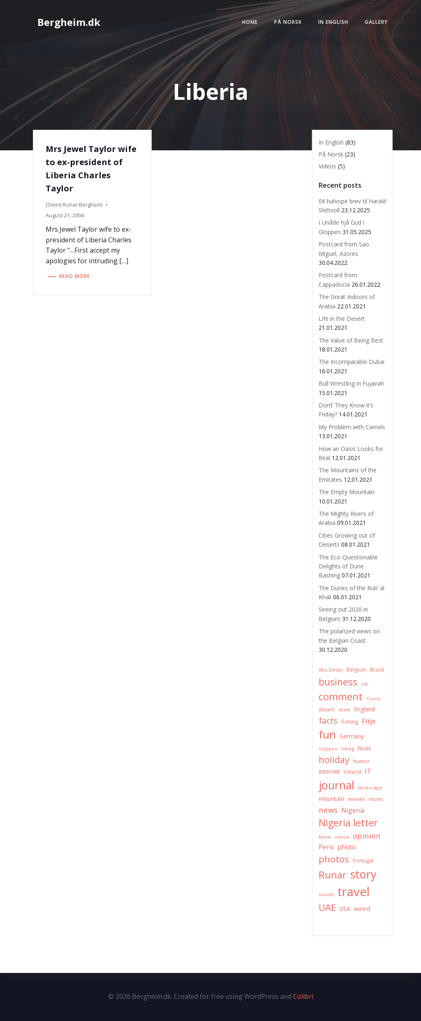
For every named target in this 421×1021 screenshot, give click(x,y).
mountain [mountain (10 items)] (331, 799)
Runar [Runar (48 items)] (333, 874)
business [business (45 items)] (338, 681)
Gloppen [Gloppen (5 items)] (328, 749)
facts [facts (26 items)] (328, 720)
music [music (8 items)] (376, 799)
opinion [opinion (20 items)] (367, 835)
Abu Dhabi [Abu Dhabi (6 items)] (331, 670)
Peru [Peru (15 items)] (326, 846)
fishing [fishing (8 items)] (349, 721)
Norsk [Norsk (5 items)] (325, 837)
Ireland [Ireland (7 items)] (352, 771)
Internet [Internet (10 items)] (329, 771)
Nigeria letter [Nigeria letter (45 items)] (348, 822)
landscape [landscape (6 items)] (370, 787)
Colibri (303, 996)
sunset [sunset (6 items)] (326, 894)
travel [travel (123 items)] (354, 891)
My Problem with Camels (352, 427)
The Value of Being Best (351, 340)
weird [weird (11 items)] (362, 908)
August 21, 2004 (65, 215)
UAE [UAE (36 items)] (327, 907)
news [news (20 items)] (328, 810)
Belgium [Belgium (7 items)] (356, 669)
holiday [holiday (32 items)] (334, 760)
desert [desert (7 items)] (327, 709)
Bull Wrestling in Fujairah (351, 383)
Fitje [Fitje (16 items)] (369, 721)
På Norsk (288, 21)
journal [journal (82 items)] (336, 785)
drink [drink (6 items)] (344, 709)
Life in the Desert (342, 318)
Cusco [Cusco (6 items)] (373, 698)
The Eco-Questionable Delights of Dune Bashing (348, 566)
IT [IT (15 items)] (368, 771)
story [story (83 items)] (363, 874)
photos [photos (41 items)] (334, 859)
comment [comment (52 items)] (341, 696)
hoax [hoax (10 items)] (364, 748)
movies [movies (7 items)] (356, 799)
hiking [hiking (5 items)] (347, 749)
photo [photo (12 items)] (347, 847)
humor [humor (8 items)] (361, 761)
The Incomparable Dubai (351, 362)
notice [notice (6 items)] (342, 837)
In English (333, 21)
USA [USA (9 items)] (345, 909)
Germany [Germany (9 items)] (352, 736)
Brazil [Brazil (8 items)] (377, 669)
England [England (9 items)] (364, 709)
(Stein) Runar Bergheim (74, 204)
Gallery (376, 21)
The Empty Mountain (347, 492)
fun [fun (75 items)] (327, 734)
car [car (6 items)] (364, 684)
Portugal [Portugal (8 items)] (363, 860)
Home (250, 21)
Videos (327, 166)
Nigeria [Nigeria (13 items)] (352, 810)
